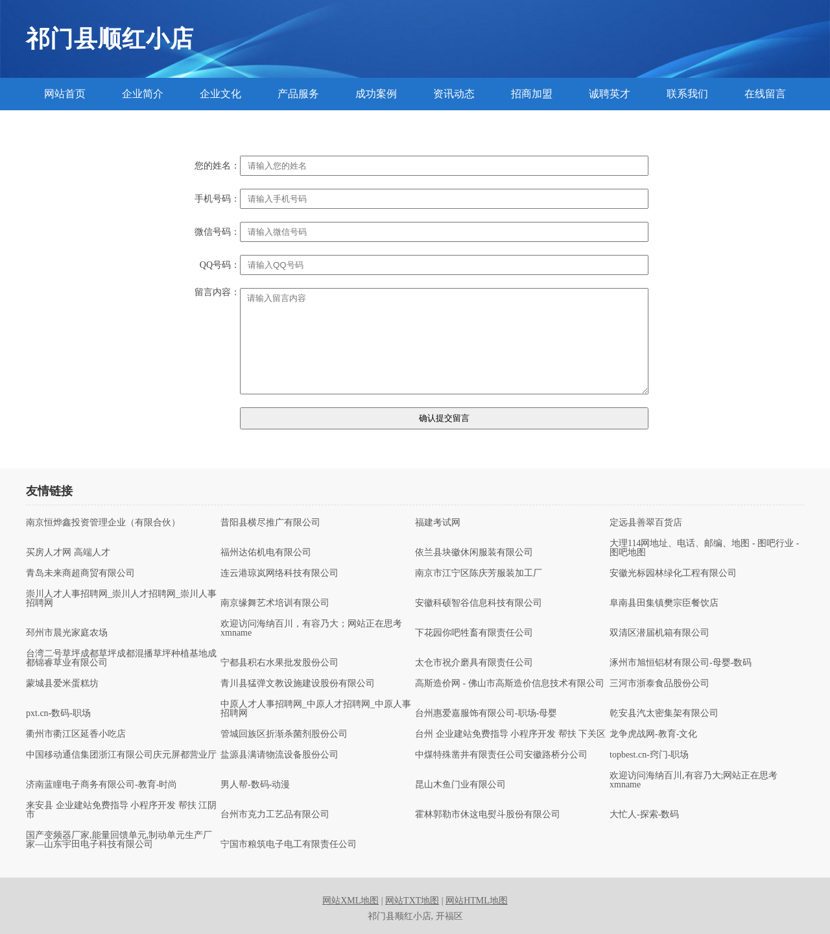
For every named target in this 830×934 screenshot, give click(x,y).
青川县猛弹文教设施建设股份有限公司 (297, 683)
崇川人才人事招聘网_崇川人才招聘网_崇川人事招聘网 (121, 599)
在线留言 (765, 93)
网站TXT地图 (412, 900)
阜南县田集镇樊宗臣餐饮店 (664, 603)
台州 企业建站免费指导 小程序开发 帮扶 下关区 (510, 734)
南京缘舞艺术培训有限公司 (274, 603)
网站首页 (65, 93)
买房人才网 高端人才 (68, 552)
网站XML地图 (350, 900)
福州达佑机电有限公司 (265, 552)
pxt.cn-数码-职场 (58, 713)
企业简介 (142, 93)
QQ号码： (220, 265)
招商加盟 (531, 93)
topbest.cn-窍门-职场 (649, 755)
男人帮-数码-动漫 (255, 784)
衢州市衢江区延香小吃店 (76, 734)
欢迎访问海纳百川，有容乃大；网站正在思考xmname (311, 628)
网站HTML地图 (476, 900)
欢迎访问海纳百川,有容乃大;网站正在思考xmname (693, 780)
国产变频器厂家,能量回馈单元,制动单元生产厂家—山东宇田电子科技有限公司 (119, 840)
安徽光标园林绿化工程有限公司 (673, 573)
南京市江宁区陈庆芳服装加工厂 (478, 573)
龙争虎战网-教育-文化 (653, 734)
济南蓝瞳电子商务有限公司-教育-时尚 (101, 784)
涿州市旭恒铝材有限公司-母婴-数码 (681, 662)
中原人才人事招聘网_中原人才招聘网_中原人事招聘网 (315, 709)
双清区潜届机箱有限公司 (659, 633)
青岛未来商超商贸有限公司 (80, 573)
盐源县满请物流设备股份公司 (279, 755)
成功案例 (376, 93)
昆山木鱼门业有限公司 (460, 784)
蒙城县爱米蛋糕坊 (62, 683)
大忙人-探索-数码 (644, 814)
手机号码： (217, 199)
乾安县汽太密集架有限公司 (664, 713)
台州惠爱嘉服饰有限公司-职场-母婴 (486, 713)
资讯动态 (454, 93)
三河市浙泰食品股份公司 (659, 683)
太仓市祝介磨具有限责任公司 (474, 662)
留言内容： (217, 292)
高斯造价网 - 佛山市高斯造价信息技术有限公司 (509, 683)
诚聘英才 (609, 93)
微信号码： (217, 232)
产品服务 (298, 93)
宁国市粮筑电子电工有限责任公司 (288, 844)
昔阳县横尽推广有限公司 (270, 522)
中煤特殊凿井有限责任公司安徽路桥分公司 (501, 755)
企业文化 (220, 93)
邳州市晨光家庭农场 (67, 633)
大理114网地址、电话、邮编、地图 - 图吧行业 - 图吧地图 (704, 548)
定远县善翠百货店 (646, 522)
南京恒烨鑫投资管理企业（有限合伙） (103, 522)
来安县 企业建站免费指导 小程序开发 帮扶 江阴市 (121, 810)
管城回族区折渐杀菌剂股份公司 (284, 734)
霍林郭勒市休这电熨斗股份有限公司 (487, 814)
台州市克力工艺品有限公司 (274, 814)
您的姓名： (217, 166)
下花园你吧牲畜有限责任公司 (474, 633)
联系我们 (687, 93)
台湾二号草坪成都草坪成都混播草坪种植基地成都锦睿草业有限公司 (121, 658)
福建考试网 (437, 522)
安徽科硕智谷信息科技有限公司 (478, 603)
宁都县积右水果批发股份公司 (279, 662)
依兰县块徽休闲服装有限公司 (474, 552)
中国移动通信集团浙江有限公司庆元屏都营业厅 (121, 755)
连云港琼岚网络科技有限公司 (279, 573)
